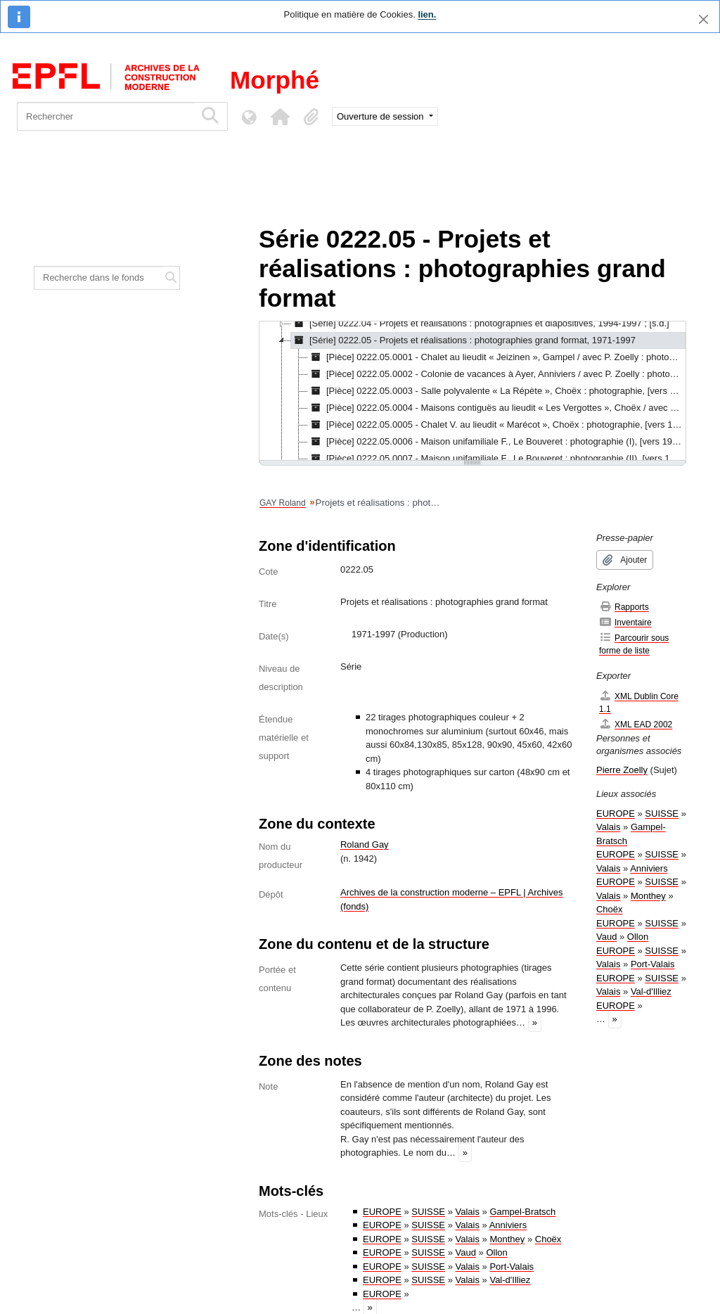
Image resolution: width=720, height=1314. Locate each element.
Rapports (624, 606)
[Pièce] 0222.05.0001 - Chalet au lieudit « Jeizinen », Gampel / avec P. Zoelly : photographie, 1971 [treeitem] (497, 357)
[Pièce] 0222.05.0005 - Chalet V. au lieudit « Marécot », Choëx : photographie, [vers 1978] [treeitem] (497, 424)
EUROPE (382, 1211)
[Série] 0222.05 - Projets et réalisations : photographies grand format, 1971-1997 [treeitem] (463, 340)
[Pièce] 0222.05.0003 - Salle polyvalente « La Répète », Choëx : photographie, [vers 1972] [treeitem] (497, 391)
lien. (427, 14)
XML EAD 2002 (635, 724)
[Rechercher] (106, 116)
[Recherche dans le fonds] (98, 278)
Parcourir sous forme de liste (634, 644)
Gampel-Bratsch (522, 1211)
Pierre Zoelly (622, 770)
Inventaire (625, 622)
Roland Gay (364, 844)
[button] (279, 117)
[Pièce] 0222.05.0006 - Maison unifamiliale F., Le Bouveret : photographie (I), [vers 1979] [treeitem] (496, 441)
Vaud (466, 1252)
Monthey (507, 1239)
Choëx (548, 1239)
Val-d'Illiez (509, 1280)
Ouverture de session (381, 116)
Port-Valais (511, 1266)
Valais (468, 1211)
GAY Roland (282, 503)
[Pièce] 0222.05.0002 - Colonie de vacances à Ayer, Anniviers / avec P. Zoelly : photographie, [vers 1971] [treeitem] (497, 374)
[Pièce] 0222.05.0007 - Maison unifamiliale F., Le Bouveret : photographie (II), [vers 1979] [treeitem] (497, 458)
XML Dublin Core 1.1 (639, 702)
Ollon (496, 1252)
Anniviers (508, 1225)
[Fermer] (703, 19)
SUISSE (428, 1211)
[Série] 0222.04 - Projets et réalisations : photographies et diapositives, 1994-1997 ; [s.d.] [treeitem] (480, 323)
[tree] (472, 391)
